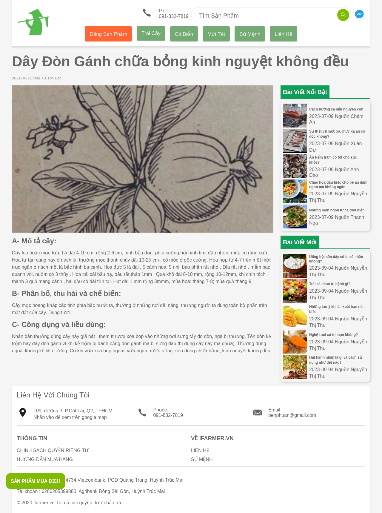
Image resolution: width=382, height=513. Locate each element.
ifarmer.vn (43, 502)
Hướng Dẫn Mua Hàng (45, 459)
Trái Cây (151, 33)
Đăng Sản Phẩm (108, 34)
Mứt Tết (216, 34)
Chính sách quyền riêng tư (52, 450)
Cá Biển (184, 34)
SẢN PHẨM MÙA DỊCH (36, 481)
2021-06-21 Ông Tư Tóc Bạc (36, 78)
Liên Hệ (283, 34)
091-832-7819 (168, 415)
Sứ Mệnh (249, 34)
